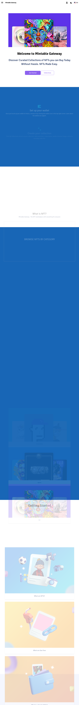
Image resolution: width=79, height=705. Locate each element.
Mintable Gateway (10, 2)
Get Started (32, 73)
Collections (47, 73)
